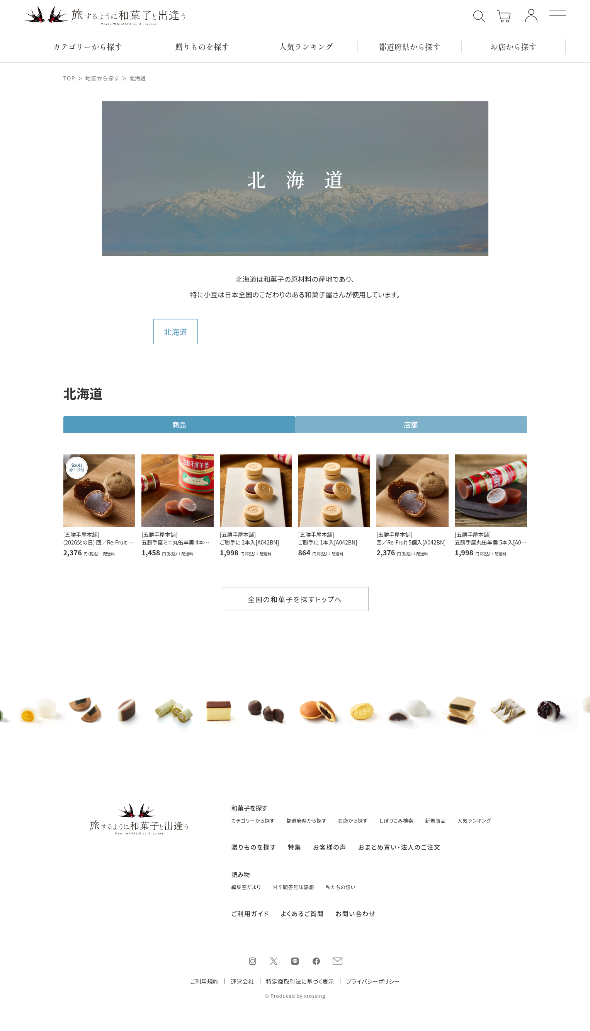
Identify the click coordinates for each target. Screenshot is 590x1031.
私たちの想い (340, 884)
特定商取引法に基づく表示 (300, 982)
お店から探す (513, 46)
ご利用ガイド (250, 911)
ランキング (306, 46)
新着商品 (435, 818)
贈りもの (202, 46)
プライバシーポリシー (373, 982)
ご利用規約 (204, 982)
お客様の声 (330, 844)
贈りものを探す (253, 844)
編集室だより (246, 884)
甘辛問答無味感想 (293, 884)
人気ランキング (474, 818)
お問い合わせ (356, 911)
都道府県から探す (409, 46)
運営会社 (242, 982)
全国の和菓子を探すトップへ (295, 599)
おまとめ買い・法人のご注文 (399, 844)
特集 (294, 844)
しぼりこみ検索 (396, 818)
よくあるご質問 (302, 911)
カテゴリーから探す (87, 46)
